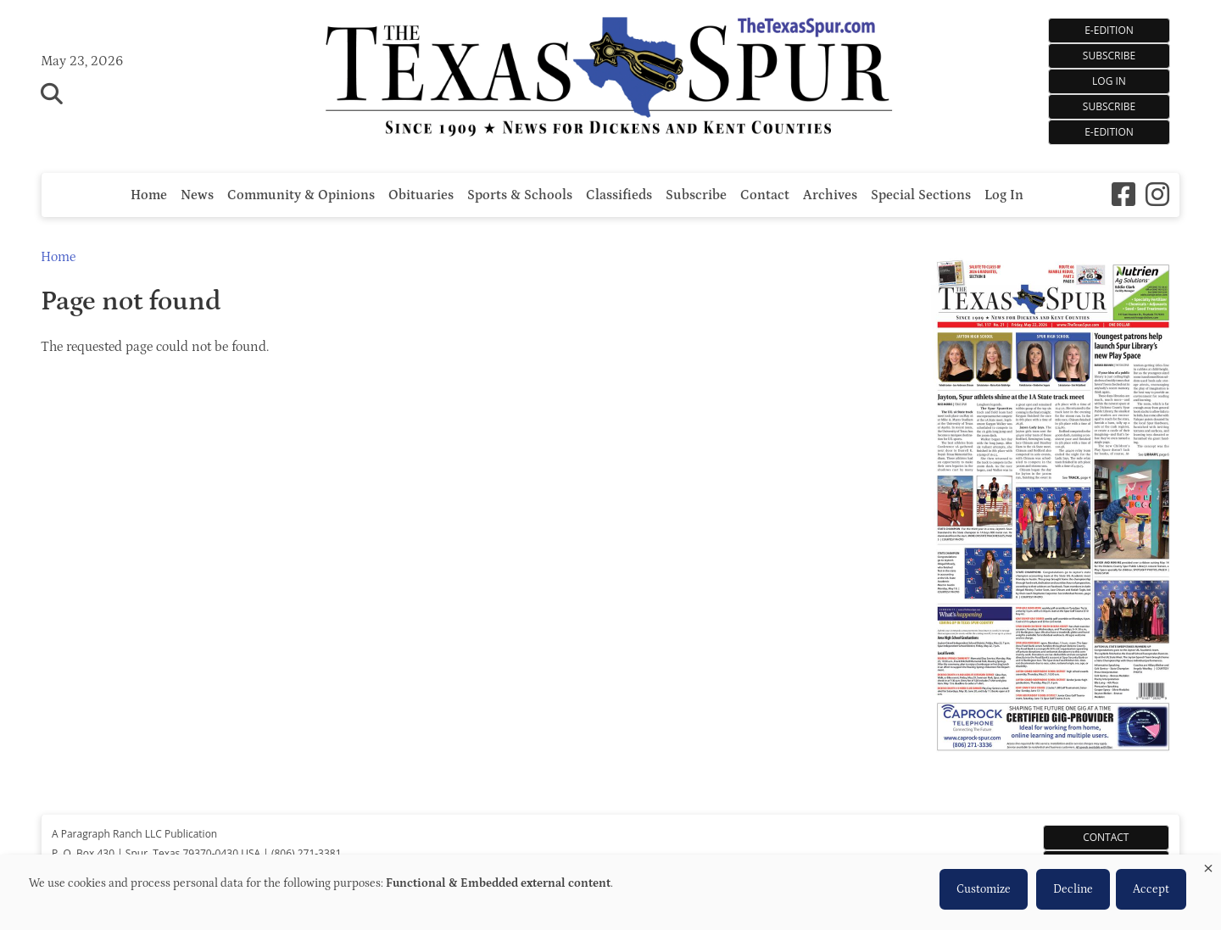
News (197, 195)
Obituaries (421, 195)
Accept (1151, 889)
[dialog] (610, 892)
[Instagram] (1157, 194)
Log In (1109, 81)
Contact (764, 195)
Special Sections (921, 195)
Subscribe (1109, 106)
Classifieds (619, 195)
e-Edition (1109, 132)
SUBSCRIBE (1109, 55)
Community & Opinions (301, 195)
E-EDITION (1109, 30)
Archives (830, 195)
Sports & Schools (519, 195)
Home (149, 195)
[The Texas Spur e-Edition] (1053, 774)
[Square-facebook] (1123, 194)
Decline (1073, 889)
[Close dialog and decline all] (1208, 865)
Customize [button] (983, 889)
